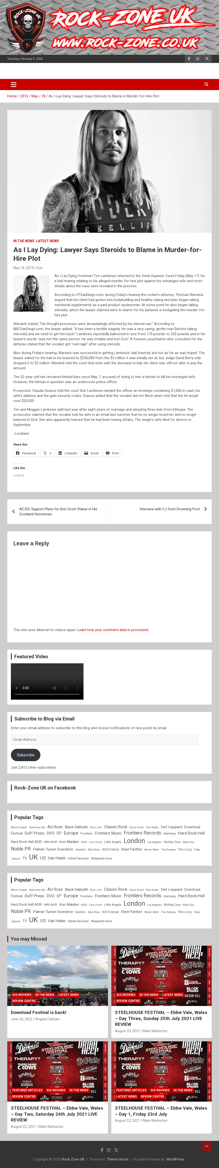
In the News (23, 241)
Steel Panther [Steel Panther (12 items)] (131, 849)
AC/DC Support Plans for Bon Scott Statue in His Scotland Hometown (58, 511)
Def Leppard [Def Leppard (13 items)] (171, 827)
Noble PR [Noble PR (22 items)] (21, 849)
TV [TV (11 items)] (25, 858)
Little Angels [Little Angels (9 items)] (112, 842)
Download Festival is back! (38, 1012)
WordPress (175, 1159)
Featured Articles (27, 1090)
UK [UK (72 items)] (33, 857)
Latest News (47, 241)
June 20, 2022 (21, 1019)
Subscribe (25, 754)
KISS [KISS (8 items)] (84, 842)
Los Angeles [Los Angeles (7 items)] (154, 842)
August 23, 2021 (127, 1031)
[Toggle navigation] (13, 84)
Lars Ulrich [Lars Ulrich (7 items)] (95, 842)
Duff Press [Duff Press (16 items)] (34, 833)
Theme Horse (117, 1159)
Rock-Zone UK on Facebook (45, 788)
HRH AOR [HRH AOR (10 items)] (50, 842)
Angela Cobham (47, 1019)
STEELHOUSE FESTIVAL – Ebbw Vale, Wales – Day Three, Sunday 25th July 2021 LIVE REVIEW (161, 1018)
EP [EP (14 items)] (59, 833)
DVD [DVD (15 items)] (50, 833)
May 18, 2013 (23, 268)
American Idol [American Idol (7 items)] (37, 827)
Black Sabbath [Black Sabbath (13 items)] (76, 827)
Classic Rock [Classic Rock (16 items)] (115, 826)
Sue (40, 268)
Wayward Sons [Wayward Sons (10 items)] (101, 858)
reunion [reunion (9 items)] (80, 849)
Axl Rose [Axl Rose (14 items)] (55, 827)
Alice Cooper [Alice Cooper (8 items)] (19, 827)
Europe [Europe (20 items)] (71, 833)
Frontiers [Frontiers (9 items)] (86, 833)
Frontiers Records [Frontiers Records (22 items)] (142, 833)
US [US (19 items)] (43, 858)
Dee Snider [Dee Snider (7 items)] (152, 827)
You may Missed (29, 939)
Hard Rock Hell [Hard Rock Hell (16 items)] (191, 833)
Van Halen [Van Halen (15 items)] (57, 858)
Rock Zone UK (73, 1159)
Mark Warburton (155, 1031)
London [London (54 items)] (134, 841)
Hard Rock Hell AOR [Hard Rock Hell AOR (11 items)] (26, 842)
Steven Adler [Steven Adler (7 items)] (151, 849)
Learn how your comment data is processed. (113, 630)
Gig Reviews (21, 995)
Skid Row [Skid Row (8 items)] (94, 849)
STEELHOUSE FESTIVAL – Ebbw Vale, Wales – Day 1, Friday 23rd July (161, 1111)
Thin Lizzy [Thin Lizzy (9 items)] (185, 849)
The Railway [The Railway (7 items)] (168, 849)
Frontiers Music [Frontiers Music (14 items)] (108, 833)
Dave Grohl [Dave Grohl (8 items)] (136, 827)
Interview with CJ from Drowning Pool (170, 509)
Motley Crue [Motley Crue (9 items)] (172, 842)
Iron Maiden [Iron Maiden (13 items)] (69, 842)
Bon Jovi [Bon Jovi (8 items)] (96, 827)
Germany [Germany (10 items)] (169, 833)
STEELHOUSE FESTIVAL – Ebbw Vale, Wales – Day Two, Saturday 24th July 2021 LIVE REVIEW (57, 1114)
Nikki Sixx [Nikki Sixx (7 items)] (188, 842)
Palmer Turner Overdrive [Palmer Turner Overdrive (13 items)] (53, 849)
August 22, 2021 (23, 1127)
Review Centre (24, 1001)
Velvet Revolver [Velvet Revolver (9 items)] (78, 858)
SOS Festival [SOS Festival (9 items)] (110, 849)
